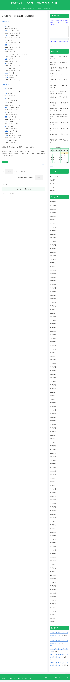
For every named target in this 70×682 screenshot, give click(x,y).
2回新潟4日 (5, 21)
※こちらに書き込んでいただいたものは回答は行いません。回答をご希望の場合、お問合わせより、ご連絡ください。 (59, 46)
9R (6, 63)
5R (6, 45)
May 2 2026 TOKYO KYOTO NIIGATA (59, 88)
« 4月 (51, 168)
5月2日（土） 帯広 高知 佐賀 (58, 83)
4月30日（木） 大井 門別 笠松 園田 (59, 106)
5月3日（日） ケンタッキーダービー (58, 77)
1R (6, 26)
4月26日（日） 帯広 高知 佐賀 (59, 143)
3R (6, 35)
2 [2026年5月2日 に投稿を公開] (64, 155)
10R (6, 68)
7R (6, 54)
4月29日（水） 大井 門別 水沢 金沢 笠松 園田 (59, 112)
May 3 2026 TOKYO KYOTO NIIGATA (59, 65)
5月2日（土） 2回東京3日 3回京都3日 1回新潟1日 (58, 94)
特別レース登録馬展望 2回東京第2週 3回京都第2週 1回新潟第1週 (59, 119)
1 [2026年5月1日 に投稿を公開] (61, 155)
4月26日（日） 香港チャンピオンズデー (59, 137)
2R (6, 31)
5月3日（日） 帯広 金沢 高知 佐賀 (58, 59)
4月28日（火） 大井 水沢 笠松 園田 (59, 125)
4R (6, 40)
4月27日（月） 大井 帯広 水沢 (59, 131)
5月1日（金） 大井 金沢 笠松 (58, 100)
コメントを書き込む (24, 189)
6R (6, 49)
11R (6, 73)
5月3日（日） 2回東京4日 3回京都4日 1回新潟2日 (58, 71)
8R (6, 59)
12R (6, 77)
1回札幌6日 (5, 84)
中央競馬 (5, 161)
